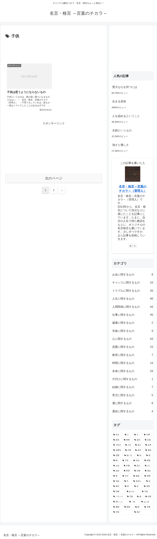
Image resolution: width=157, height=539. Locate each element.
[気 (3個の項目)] (140, 455)
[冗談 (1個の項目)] (147, 491)
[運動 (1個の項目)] (117, 507)
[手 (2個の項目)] (127, 481)
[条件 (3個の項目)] (138, 450)
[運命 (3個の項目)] (148, 450)
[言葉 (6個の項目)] (148, 440)
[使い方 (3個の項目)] (129, 455)
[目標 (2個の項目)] (138, 471)
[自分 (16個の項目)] (117, 434)
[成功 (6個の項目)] (138, 440)
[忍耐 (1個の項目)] (118, 491)
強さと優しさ (120, 144)
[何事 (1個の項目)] (148, 507)
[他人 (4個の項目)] (138, 445)
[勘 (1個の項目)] (138, 507)
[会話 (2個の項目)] (117, 471)
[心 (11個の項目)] (137, 434)
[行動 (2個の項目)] (127, 465)
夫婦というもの (122, 130)
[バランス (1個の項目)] (118, 496)
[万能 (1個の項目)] (130, 496)
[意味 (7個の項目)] (117, 440)
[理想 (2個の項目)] (148, 486)
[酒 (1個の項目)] (139, 496)
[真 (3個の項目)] (149, 455)
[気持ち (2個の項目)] (138, 481)
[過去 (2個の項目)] (148, 471)
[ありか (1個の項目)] (132, 491)
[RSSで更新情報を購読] (135, 246)
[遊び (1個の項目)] (143, 512)
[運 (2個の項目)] (116, 476)
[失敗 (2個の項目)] (117, 481)
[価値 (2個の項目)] (137, 476)
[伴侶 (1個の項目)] (122, 512)
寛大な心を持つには (124, 87)
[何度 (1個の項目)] (148, 496)
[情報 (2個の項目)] (148, 460)
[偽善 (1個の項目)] (128, 507)
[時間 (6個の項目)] (127, 440)
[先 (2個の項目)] (149, 481)
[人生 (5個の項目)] (128, 445)
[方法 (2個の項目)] (126, 476)
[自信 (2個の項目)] (137, 460)
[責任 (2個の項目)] (117, 486)
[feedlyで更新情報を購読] (130, 246)
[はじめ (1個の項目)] (146, 502)
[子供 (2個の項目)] (126, 460)
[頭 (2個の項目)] (127, 486)
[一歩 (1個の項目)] (133, 502)
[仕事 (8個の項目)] (148, 434)
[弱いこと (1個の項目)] (119, 502)
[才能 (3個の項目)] (128, 450)
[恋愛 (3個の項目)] (117, 455)
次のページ (53, 178)
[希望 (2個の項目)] (127, 471)
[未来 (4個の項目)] (148, 445)
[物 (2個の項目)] (116, 460)
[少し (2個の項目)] (148, 465)
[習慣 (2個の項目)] (148, 476)
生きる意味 (119, 101)
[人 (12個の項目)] (127, 434)
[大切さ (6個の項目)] (117, 445)
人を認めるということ (126, 116)
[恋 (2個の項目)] (137, 486)
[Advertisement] (53, 49)
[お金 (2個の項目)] (117, 465)
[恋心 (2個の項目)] (138, 465)
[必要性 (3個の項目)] (117, 450)
